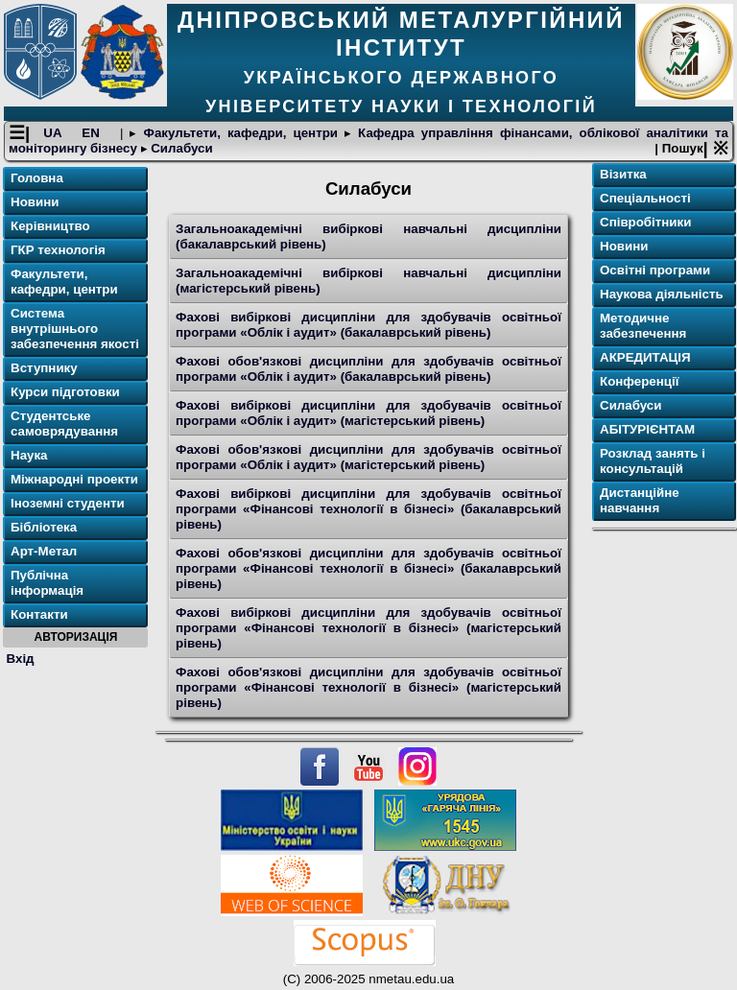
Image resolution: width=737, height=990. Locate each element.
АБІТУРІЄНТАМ (647, 429)
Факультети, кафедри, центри (240, 133)
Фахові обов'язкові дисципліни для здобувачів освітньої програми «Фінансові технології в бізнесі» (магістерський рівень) (368, 687)
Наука (29, 455)
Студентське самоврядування (64, 423)
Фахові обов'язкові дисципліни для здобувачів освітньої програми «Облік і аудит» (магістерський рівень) (368, 457)
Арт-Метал (44, 551)
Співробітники (645, 222)
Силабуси (180, 148)
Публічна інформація (47, 583)
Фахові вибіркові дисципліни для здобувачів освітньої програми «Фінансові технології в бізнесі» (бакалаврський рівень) (368, 508)
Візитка (623, 174)
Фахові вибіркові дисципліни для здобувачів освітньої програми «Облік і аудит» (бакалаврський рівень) (368, 325)
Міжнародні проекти (74, 479)
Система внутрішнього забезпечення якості (75, 328)
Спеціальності (645, 198)
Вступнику (44, 368)
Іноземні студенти (68, 503)
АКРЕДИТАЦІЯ (645, 357)
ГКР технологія (58, 250)
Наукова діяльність (662, 294)
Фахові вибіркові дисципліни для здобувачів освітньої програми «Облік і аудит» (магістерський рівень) (368, 413)
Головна (37, 178)
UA (55, 133)
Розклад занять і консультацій (652, 461)
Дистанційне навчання (639, 500)
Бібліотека (44, 527)
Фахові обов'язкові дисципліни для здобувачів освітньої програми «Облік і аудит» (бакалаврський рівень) (368, 369)
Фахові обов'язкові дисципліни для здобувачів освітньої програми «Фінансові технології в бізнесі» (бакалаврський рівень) (368, 568)
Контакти (39, 614)
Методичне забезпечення (643, 326)
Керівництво (50, 226)
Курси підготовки (65, 392)
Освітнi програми (655, 270)
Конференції (639, 381)
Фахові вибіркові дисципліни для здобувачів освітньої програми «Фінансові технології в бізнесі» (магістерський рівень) (368, 627)
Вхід (21, 658)
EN (94, 133)
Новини (35, 202)
